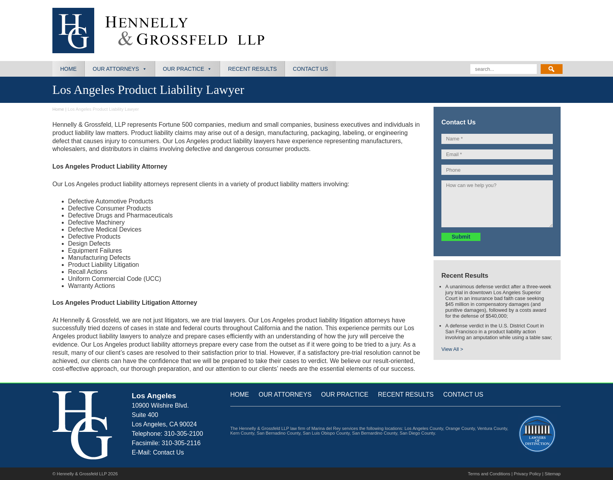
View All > (452, 349)
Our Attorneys (116, 69)
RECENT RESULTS (406, 394)
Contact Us (310, 69)
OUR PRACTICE (344, 394)
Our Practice (183, 69)
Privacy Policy (527, 473)
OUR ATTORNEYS (284, 394)
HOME (239, 394)
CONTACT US (463, 394)
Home (68, 69)
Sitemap (553, 473)
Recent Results (252, 69)
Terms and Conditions (489, 473)
